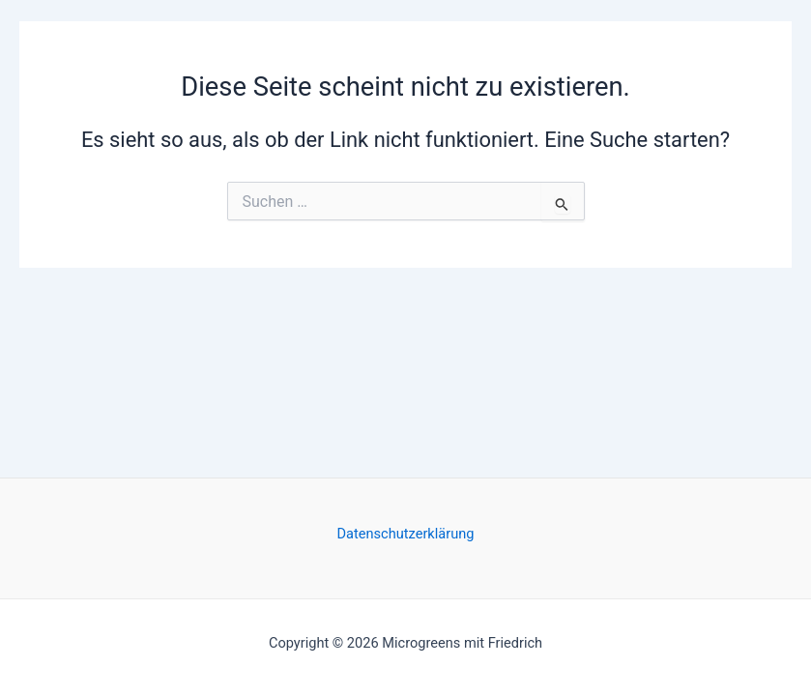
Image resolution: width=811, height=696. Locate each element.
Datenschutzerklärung (406, 533)
